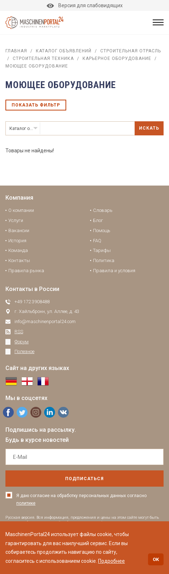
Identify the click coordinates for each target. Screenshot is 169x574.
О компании (21, 210)
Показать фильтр (36, 105)
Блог (98, 220)
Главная (16, 50)
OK (156, 559)
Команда (18, 250)
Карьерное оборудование (117, 58)
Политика (103, 260)
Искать (149, 128)
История (17, 240)
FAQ (97, 240)
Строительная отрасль (130, 50)
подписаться (84, 478)
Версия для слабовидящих (85, 5)
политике (25, 503)
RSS (18, 331)
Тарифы (102, 250)
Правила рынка (26, 270)
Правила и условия (114, 270)
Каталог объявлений (64, 50)
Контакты (19, 260)
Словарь (103, 210)
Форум (21, 341)
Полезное (24, 351)
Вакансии (18, 230)
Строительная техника (43, 58)
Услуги (15, 220)
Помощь (101, 230)
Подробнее (111, 561)
